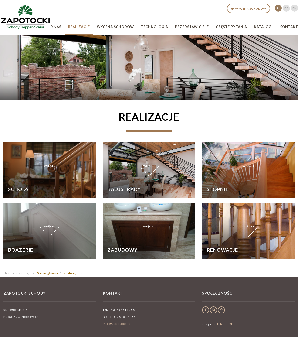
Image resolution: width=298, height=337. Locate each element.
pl (278, 8)
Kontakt (289, 27)
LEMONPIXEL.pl (227, 324)
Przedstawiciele (192, 27)
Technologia (154, 27)
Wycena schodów (115, 27)
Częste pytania (231, 27)
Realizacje (79, 27)
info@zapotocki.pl (117, 324)
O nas (55, 27)
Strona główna (47, 273)
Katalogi (263, 27)
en (294, 8)
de (286, 8)
